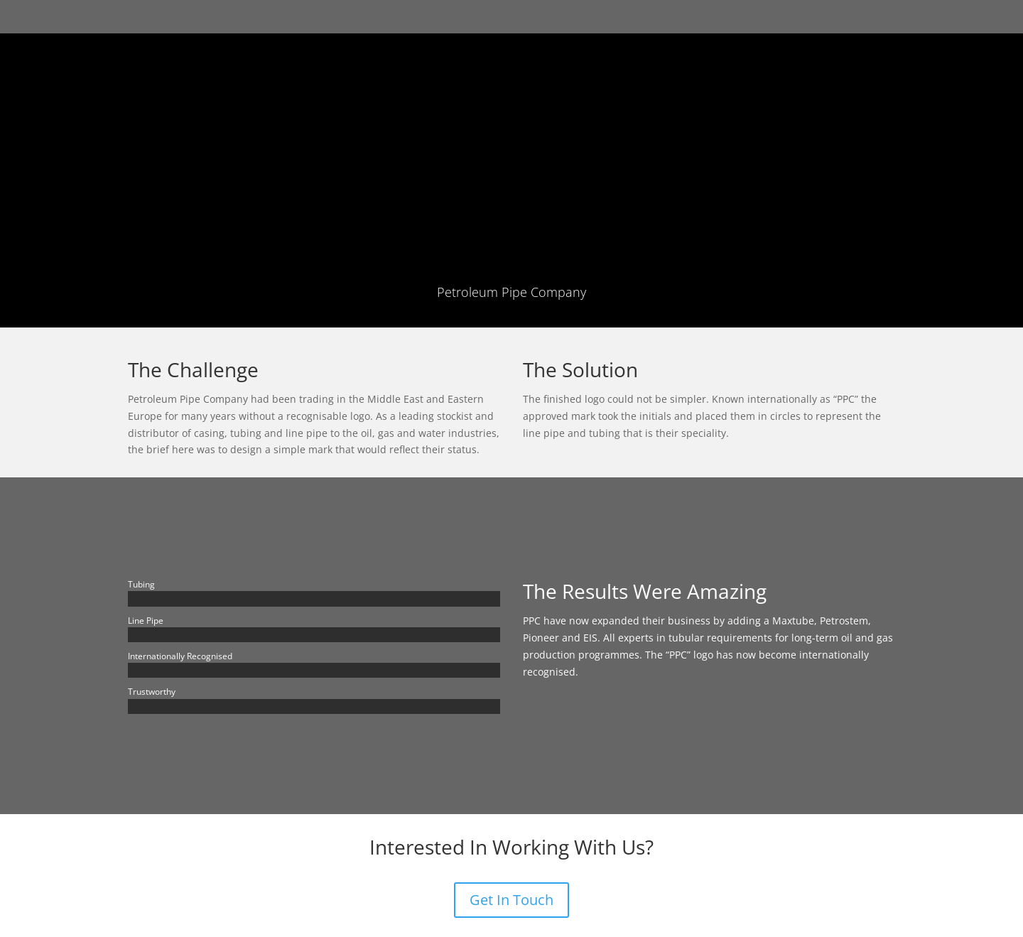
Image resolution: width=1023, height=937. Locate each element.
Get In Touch (511, 899)
